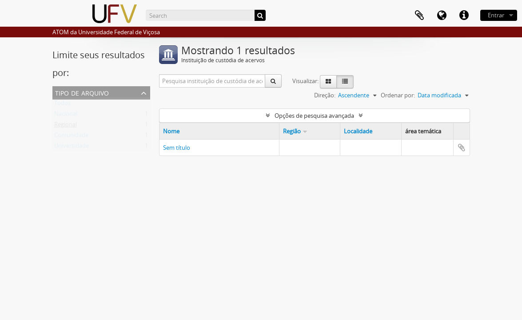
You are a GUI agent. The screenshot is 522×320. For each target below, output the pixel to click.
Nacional (65, 116)
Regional (65, 126)
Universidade (71, 148)
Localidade (358, 131)
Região (292, 131)
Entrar (496, 15)
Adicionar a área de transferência (461, 147)
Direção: (324, 95)
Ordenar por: (398, 95)
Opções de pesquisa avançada (314, 116)
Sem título (176, 148)
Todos (62, 105)
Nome (171, 131)
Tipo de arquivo (82, 92)
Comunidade (71, 137)
